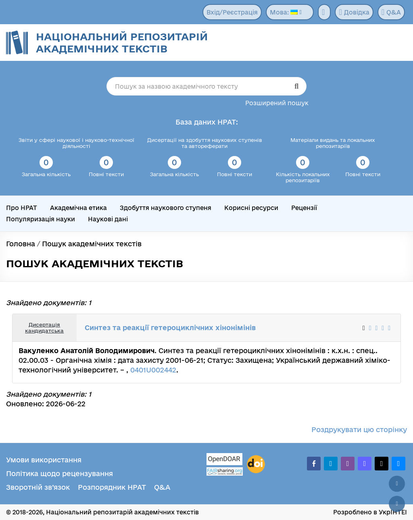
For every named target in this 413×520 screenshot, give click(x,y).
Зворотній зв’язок (38, 487)
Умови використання (43, 460)
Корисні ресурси (251, 207)
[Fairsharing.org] (224, 471)
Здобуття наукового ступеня (165, 207)
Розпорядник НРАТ (112, 487)
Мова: (284, 12)
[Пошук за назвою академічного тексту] (206, 86)
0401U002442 (153, 370)
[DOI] (256, 464)
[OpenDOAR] (224, 460)
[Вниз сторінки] (397, 504)
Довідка (354, 12)
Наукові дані (108, 219)
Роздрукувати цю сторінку (359, 429)
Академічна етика (78, 207)
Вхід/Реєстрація (232, 12)
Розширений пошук (277, 103)
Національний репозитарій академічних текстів (122, 42)
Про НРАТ (21, 207)
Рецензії (304, 207)
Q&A (391, 12)
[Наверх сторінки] (397, 484)
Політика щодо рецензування (59, 473)
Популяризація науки (40, 219)
